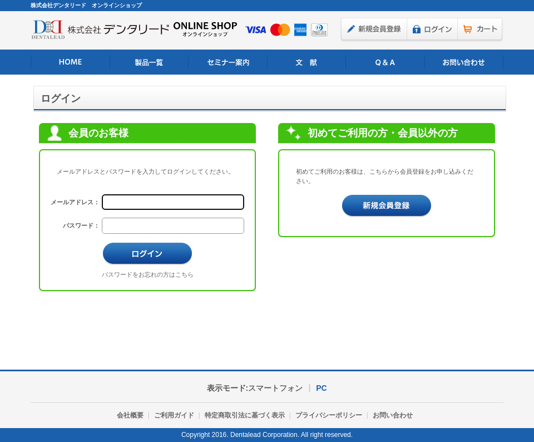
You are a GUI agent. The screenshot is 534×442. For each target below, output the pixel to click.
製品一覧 (149, 62)
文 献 (307, 62)
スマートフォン (275, 388)
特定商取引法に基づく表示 (245, 415)
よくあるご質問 (385, 62)
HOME (70, 62)
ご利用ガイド (174, 415)
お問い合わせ (464, 62)
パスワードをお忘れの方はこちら (148, 274)
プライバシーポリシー (328, 415)
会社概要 (130, 415)
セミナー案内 (228, 62)
